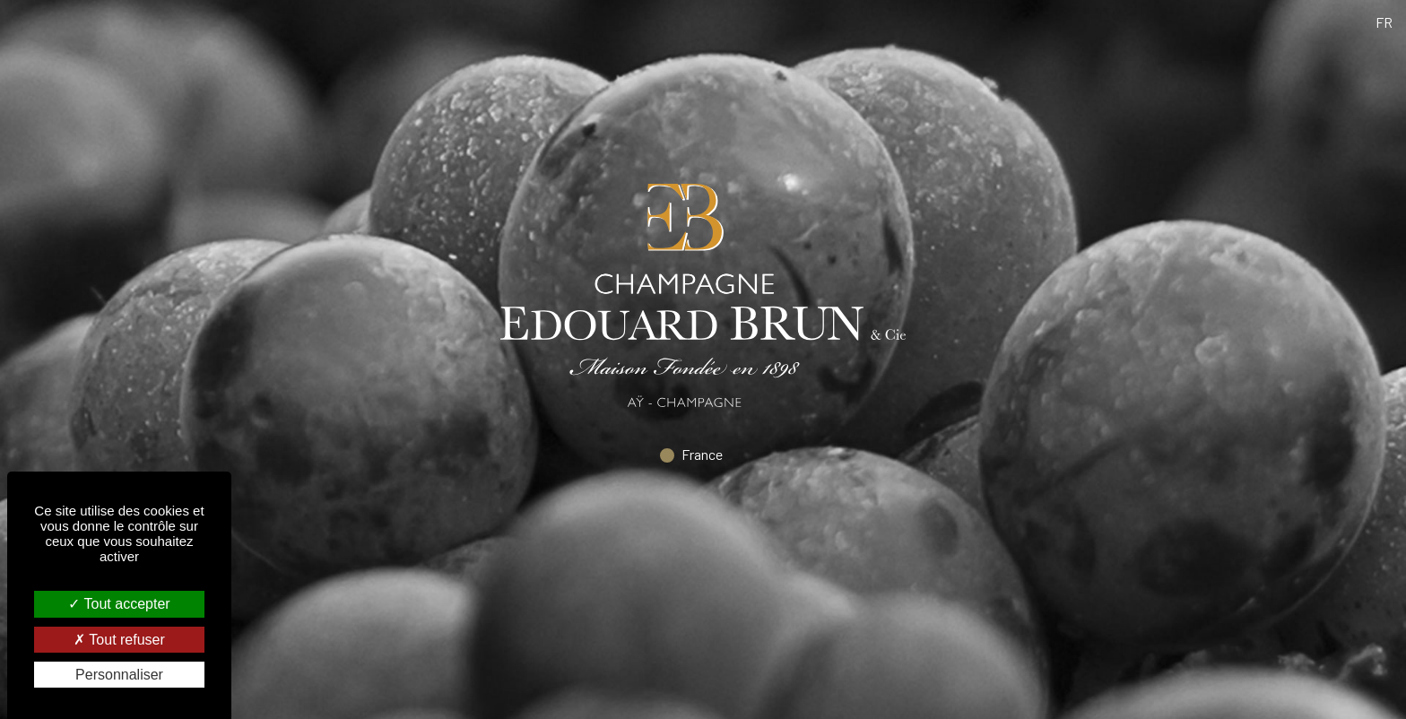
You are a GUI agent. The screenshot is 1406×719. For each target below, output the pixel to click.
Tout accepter (118, 603)
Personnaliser (119, 674)
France (691, 454)
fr (1384, 21)
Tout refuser (119, 639)
